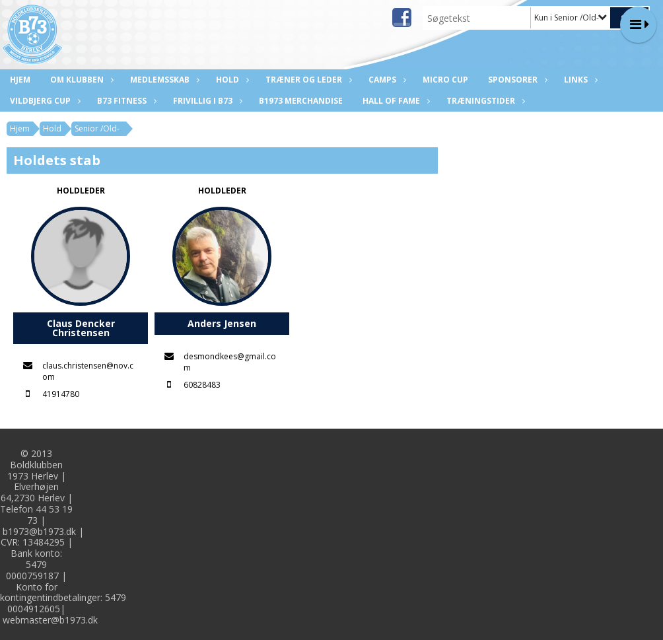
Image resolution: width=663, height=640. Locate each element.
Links (579, 79)
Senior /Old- (97, 128)
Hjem (20, 79)
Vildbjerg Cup (43, 100)
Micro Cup (445, 79)
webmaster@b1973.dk (50, 620)
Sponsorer (516, 79)
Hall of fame (395, 100)
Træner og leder (307, 79)
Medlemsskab (163, 79)
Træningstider (484, 100)
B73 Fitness (125, 100)
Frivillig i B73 (206, 100)
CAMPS (385, 79)
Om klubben (80, 79)
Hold (231, 79)
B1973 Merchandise (301, 100)
